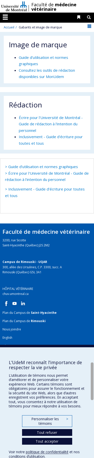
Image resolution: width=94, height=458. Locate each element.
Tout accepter (47, 441)
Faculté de (53, 6)
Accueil (9, 27)
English (7, 337)
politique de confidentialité (47, 451)
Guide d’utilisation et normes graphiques (43, 166)
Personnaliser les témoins (49, 421)
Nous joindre (12, 329)
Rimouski (38, 321)
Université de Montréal (14, 6)
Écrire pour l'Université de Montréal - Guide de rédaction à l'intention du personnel (51, 124)
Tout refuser (47, 432)
